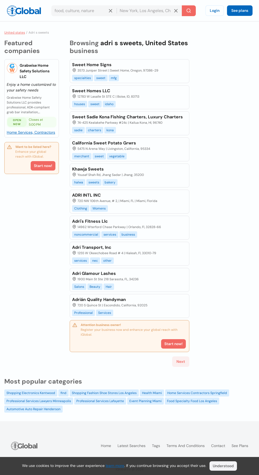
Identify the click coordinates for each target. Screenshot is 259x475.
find (63, 393)
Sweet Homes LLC (91, 91)
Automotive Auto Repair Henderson (33, 409)
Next (180, 361)
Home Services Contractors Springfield (197, 393)
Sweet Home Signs (92, 65)
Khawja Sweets (88, 169)
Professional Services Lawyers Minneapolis (38, 401)
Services (104, 313)
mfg (114, 78)
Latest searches (132, 445)
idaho (109, 104)
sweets (93, 182)
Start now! (43, 165)
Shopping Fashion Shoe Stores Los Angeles (104, 393)
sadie (78, 130)
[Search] (189, 10)
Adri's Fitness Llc (90, 221)
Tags (156, 445)
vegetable (117, 156)
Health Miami (152, 393)
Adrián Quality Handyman (99, 299)
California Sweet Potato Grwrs (104, 143)
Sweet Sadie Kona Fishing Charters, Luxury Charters (127, 117)
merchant (81, 156)
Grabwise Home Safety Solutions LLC (34, 71)
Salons (79, 287)
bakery (110, 182)
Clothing (80, 208)
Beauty (95, 287)
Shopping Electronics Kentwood (30, 393)
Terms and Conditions (185, 445)
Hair (109, 287)
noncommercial (86, 234)
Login (214, 10)
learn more (115, 465)
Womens (99, 208)
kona (110, 130)
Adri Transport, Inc (91, 247)
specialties (82, 78)
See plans (239, 10)
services (110, 234)
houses (79, 104)
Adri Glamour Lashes (94, 273)
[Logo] (23, 10)
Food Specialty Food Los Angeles (192, 401)
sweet (100, 78)
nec (95, 260)
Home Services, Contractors (31, 132)
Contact (218, 445)
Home (106, 445)
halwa (78, 182)
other (107, 260)
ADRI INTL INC (86, 195)
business (128, 234)
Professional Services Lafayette (100, 401)
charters (94, 130)
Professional (83, 313)
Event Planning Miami (145, 401)
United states (14, 32)
